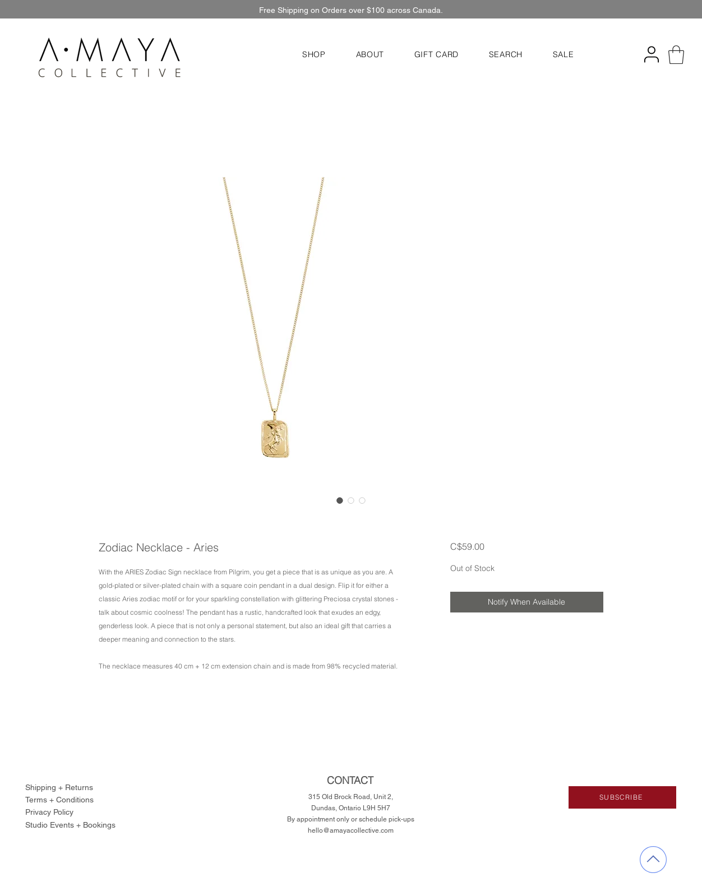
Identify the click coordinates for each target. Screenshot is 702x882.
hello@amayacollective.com (351, 830)
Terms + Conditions (59, 799)
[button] (313, 54)
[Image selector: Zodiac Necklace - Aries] (339, 500)
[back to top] (653, 860)
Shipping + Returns (59, 787)
